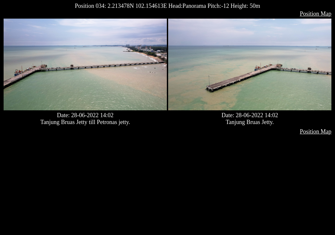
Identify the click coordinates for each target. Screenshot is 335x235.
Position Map (315, 13)
